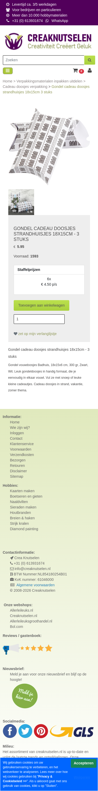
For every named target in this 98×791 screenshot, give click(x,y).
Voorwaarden (21, 449)
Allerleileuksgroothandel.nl (31, 621)
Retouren (17, 465)
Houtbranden (20, 513)
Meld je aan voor (23, 674)
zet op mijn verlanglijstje (35, 334)
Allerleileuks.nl (21, 610)
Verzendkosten (22, 455)
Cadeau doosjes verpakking (26, 87)
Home (8, 81)
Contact (16, 438)
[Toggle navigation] (8, 70)
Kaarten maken (22, 491)
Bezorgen (18, 460)
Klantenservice (22, 444)
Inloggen (17, 433)
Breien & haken (22, 518)
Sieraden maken (23, 507)
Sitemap (16, 476)
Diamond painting (24, 529)
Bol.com (16, 627)
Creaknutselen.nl (23, 616)
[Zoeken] (43, 60)
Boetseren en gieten (26, 496)
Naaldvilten (19, 502)
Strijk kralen (19, 523)
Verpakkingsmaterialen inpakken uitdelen (50, 81)
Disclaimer (18, 471)
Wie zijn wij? (20, 427)
